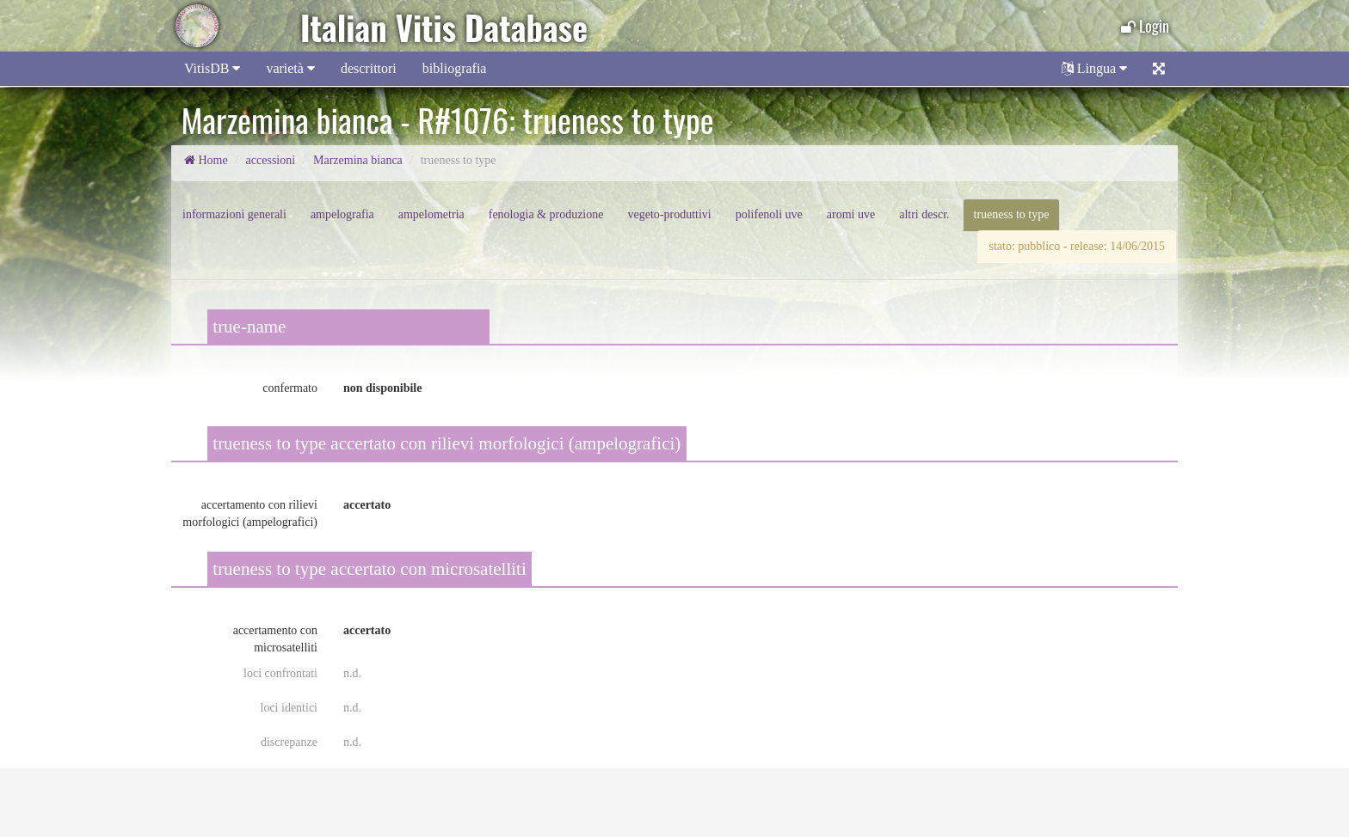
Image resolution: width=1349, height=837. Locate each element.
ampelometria (431, 214)
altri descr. (924, 214)
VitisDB (212, 68)
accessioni (271, 160)
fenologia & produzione (546, 214)
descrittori (369, 68)
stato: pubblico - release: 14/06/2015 (1077, 246)
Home (206, 160)
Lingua (1094, 68)
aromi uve (851, 214)
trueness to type (1012, 214)
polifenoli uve (769, 214)
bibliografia (454, 68)
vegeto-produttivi (669, 214)
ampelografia (342, 214)
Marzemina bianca (358, 160)
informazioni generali (234, 214)
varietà (290, 68)
